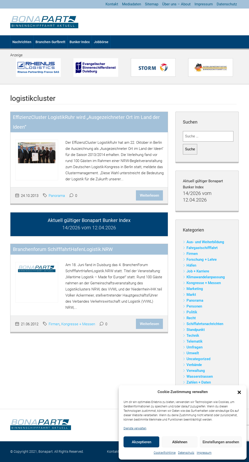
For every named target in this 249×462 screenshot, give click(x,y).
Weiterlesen (149, 195)
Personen (194, 306)
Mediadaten (131, 4)
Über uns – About (176, 4)
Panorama (57, 195)
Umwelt (193, 353)
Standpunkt (196, 329)
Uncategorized (198, 359)
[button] (239, 392)
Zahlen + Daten (199, 382)
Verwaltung (196, 370)
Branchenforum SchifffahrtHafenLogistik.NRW (63, 249)
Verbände (194, 365)
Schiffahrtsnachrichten (205, 324)
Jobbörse (101, 42)
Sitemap (151, 4)
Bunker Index (80, 42)
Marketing (195, 289)
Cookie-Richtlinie (165, 452)
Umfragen (195, 347)
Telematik (195, 341)
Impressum (204, 452)
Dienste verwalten (135, 428)
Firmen (54, 324)
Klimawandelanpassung (206, 277)
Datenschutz (186, 452)
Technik (193, 335)
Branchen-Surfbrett (50, 42)
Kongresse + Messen (78, 324)
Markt (191, 294)
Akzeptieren (141, 442)
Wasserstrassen (200, 376)
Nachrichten (21, 42)
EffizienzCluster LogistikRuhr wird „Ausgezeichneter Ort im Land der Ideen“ (86, 122)
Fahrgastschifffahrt (202, 248)
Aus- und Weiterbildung (205, 242)
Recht (191, 318)
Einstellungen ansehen (221, 442)
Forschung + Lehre (202, 259)
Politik (192, 312)
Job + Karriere (198, 271)
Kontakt (112, 4)
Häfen (191, 265)
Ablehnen (179, 442)
